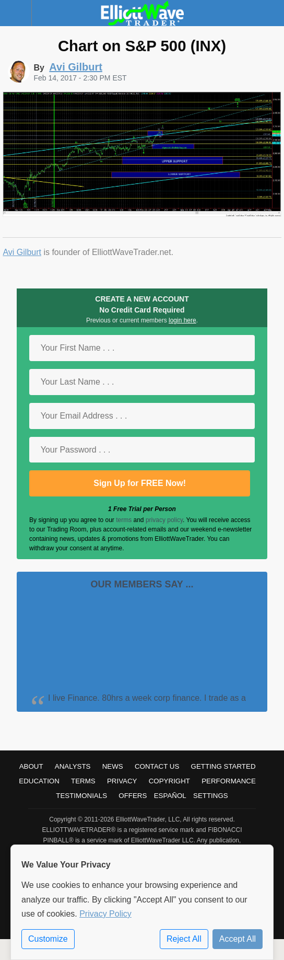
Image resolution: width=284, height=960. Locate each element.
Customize (48, 938)
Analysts (73, 766)
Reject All (184, 938)
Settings (210, 796)
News (112, 766)
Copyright (169, 781)
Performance (229, 781)
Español (170, 796)
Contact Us (157, 766)
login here (182, 320)
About (31, 766)
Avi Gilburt (22, 252)
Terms (83, 781)
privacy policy (164, 520)
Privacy (122, 781)
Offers (133, 796)
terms (124, 520)
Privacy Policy (105, 913)
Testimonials (81, 796)
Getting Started (223, 766)
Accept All (237, 938)
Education (39, 781)
